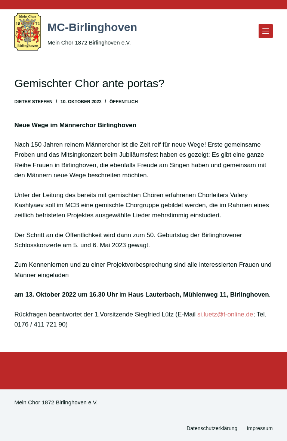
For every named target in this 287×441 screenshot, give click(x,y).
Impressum (259, 428)
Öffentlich (123, 101)
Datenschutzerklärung (211, 428)
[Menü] (266, 31)
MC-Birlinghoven (101, 26)
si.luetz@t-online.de (225, 314)
